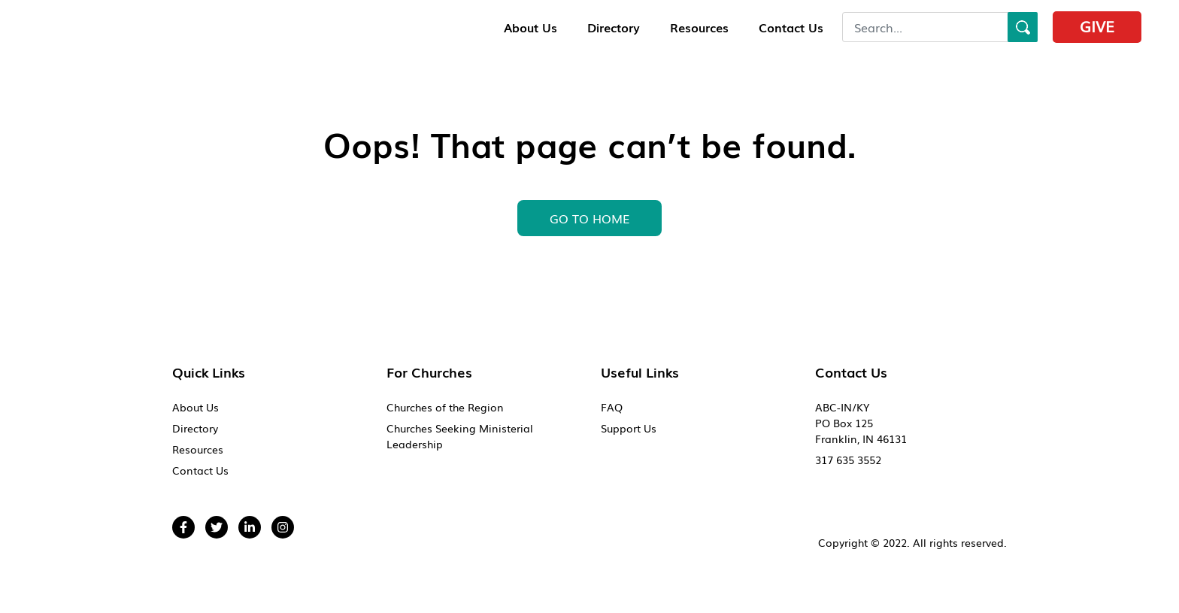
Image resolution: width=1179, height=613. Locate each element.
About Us (530, 27)
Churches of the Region (445, 406)
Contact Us (791, 27)
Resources (699, 27)
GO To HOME (589, 218)
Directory (613, 27)
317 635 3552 (848, 459)
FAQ (612, 406)
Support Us (628, 427)
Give (1097, 25)
